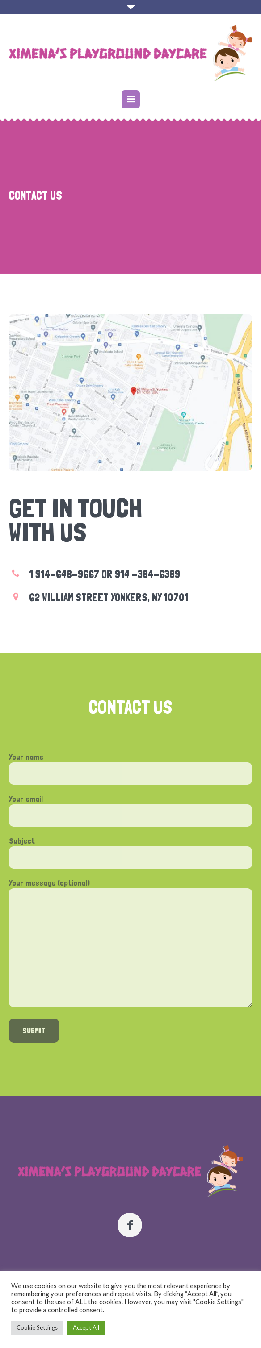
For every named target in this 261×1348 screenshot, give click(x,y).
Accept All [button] (86, 1327)
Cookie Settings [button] (37, 1327)
